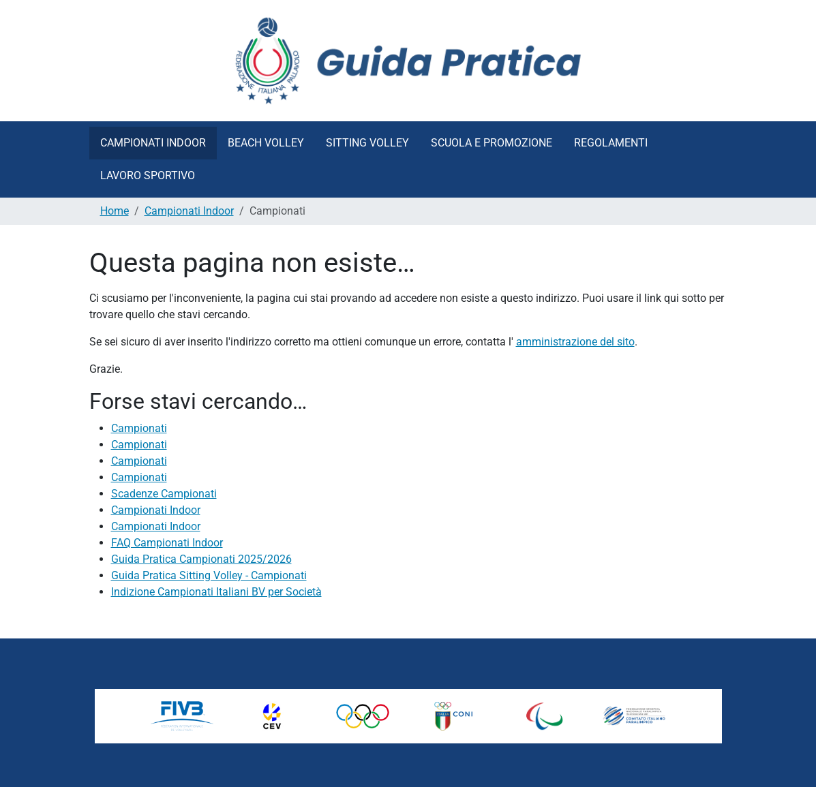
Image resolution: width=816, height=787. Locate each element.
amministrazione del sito (575, 341)
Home (114, 210)
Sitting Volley (367, 142)
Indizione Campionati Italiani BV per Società (216, 591)
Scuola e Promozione (491, 142)
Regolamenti (611, 142)
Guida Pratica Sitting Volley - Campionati (209, 575)
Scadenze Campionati (164, 493)
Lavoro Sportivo (147, 175)
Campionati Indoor (153, 142)
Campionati (139, 428)
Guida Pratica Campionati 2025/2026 (201, 559)
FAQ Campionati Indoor (167, 542)
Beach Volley (266, 142)
